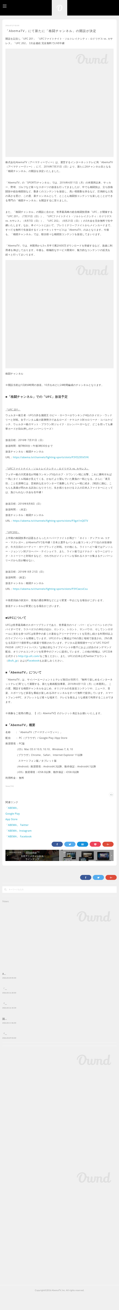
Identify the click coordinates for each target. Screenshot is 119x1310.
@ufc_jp (13, 660)
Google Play (12, 813)
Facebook (33, 660)
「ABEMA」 (12, 808)
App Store (11, 819)
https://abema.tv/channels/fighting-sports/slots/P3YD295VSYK (51, 457)
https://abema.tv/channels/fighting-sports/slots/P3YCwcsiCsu (50, 589)
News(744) (10, 786)
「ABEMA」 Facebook (18, 836)
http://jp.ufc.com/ (29, 656)
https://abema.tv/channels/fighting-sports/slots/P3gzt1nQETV (50, 520)
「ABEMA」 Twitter (17, 825)
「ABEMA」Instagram (18, 830)
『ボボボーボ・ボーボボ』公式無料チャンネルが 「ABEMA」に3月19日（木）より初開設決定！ (57, 1012)
